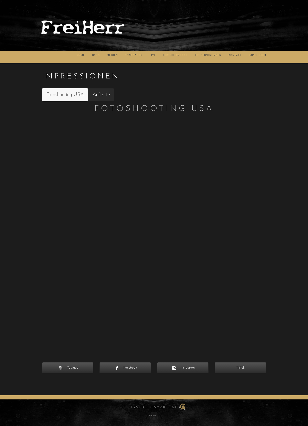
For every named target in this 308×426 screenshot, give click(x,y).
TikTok (240, 367)
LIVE (153, 55)
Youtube (67, 367)
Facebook (125, 367)
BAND (96, 55)
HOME (81, 55)
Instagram (183, 367)
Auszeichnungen (208, 55)
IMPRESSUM (257, 55)
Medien (112, 55)
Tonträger (133, 55)
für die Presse (175, 55)
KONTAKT (235, 55)
